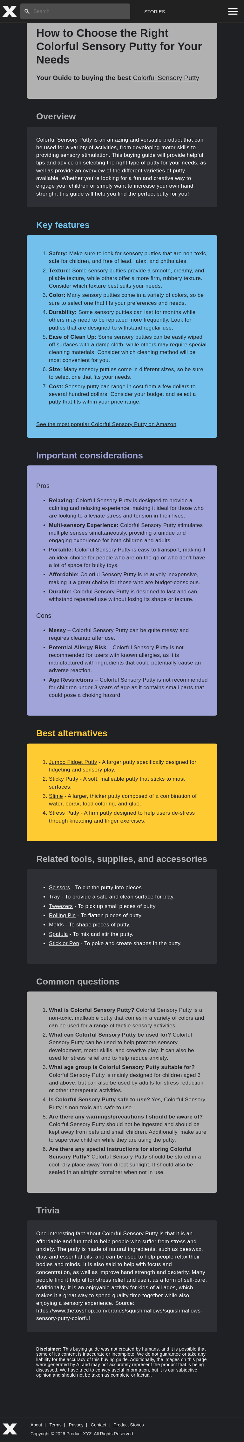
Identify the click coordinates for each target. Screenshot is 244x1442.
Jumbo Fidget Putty (73, 762)
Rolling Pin (62, 915)
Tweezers (61, 906)
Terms (56, 1424)
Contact (98, 1424)
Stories (154, 11)
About (36, 1424)
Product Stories (128, 1424)
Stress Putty (64, 813)
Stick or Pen (64, 943)
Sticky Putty (63, 779)
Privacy (76, 1424)
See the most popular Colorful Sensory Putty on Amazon (106, 424)
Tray (54, 897)
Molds (56, 925)
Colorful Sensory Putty (166, 77)
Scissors (59, 888)
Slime (56, 796)
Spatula (58, 934)
